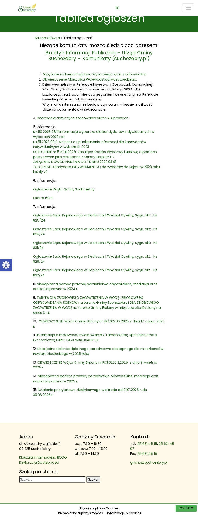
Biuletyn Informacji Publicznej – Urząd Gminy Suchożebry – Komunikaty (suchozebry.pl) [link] (99, 55)
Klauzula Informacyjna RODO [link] (43, 457)
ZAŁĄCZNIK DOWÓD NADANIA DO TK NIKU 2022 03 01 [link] (74, 161)
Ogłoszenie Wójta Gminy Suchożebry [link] (64, 189)
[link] (6, 265)
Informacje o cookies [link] (124, 513)
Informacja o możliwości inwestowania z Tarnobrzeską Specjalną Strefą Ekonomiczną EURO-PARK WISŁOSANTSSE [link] (95, 337)
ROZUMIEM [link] (186, 508)
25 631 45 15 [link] (147, 443)
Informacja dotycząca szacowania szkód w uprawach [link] (83, 118)
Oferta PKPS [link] (43, 198)
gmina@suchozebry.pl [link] (148, 462)
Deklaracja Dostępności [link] (39, 462)
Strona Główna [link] (47, 38)
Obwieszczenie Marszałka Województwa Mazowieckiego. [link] (89, 79)
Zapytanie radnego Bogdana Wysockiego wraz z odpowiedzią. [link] (94, 74)
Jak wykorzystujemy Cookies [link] (80, 513)
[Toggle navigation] (188, 7)
